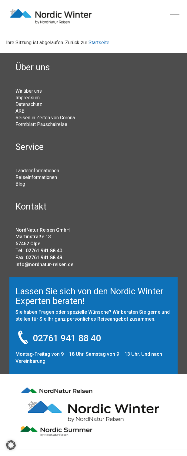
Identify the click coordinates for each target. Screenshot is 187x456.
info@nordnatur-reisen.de (44, 264)
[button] (11, 445)
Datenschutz (28, 104)
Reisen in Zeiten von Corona (45, 117)
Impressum (27, 97)
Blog (20, 184)
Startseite (98, 42)
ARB (20, 111)
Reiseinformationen (36, 177)
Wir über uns (28, 91)
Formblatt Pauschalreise (41, 124)
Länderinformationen (37, 170)
